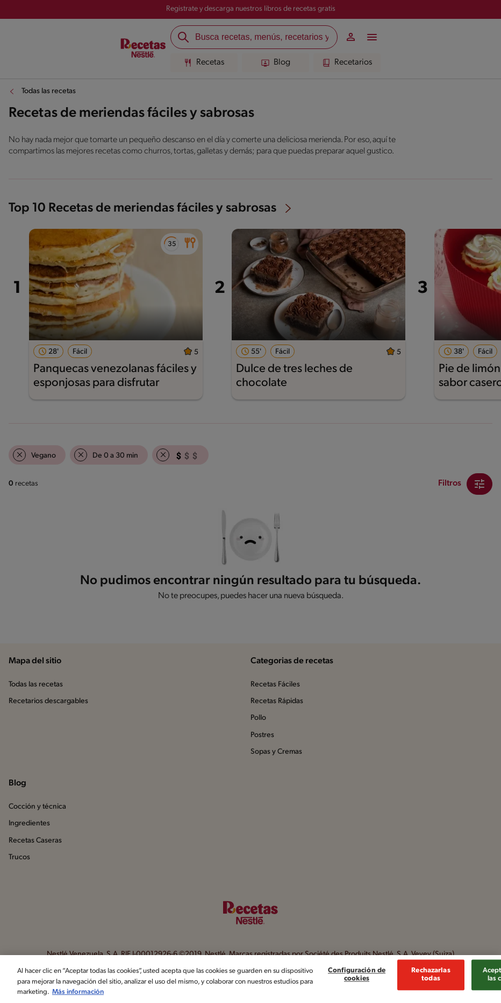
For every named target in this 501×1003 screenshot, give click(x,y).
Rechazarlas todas (430, 977)
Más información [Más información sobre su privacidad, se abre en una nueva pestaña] (78, 994)
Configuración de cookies (356, 977)
